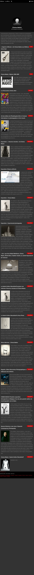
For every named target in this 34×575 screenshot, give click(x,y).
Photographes (2, 475)
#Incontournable (20, 29)
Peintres (23, 475)
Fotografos (12, 475)
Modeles (8, 476)
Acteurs (1, 476)
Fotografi (16, 475)
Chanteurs (5, 476)
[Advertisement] (17, 10)
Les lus (7, 1)
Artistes (27, 475)
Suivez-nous (12, 473)
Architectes (30, 475)
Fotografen (20, 475)
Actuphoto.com (3, 471)
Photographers (7, 475)
